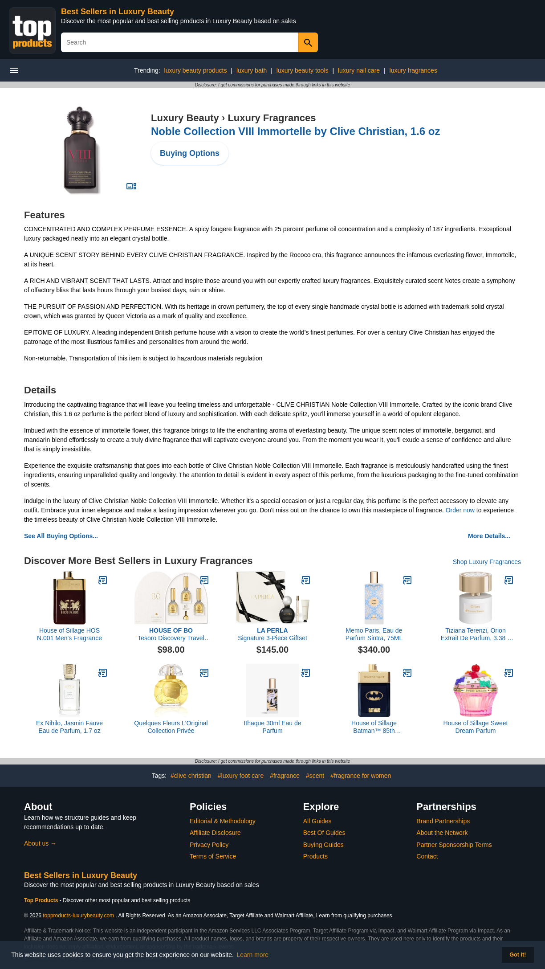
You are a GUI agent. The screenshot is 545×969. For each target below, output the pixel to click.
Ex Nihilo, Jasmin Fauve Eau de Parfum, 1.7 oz (69, 727)
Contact (427, 856)
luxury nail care (359, 70)
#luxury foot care (241, 775)
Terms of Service (213, 856)
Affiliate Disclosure (215, 832)
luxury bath (251, 70)
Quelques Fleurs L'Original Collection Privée (170, 727)
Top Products (42, 900)
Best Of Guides (324, 832)
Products (315, 856)
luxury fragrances (413, 70)
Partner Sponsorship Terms (454, 844)
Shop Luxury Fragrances (487, 561)
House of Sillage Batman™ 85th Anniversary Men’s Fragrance (374, 727)
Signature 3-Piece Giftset (272, 634)
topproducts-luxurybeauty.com (78, 915)
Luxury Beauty (185, 117)
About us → (40, 843)
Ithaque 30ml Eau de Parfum (272, 727)
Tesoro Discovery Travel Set (171, 634)
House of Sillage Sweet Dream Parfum (475, 727)
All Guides (317, 821)
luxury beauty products (195, 70)
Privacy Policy (209, 844)
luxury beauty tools (303, 70)
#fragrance (285, 775)
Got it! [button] (517, 955)
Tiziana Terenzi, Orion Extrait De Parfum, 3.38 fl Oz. (475, 634)
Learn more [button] (253, 954)
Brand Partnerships (443, 821)
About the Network (442, 832)
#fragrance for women (360, 775)
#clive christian (191, 775)
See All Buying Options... (61, 536)
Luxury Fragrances (272, 117)
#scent (315, 775)
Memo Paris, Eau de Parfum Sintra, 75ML (374, 634)
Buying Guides (323, 844)
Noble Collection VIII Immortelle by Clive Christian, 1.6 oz (295, 131)
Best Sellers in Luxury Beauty (117, 11)
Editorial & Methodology (223, 821)
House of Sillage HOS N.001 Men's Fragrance (69, 634)
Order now (460, 510)
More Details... (489, 536)
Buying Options (190, 153)
